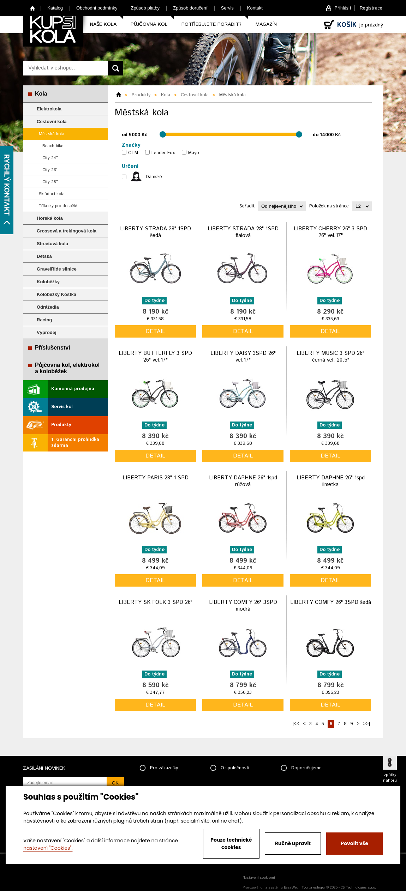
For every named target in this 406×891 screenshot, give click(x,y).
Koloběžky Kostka (56, 294)
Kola (41, 94)
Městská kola (51, 134)
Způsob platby (145, 8)
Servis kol (62, 407)
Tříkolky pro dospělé (58, 206)
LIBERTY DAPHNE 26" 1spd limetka (331, 481)
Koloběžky (48, 281)
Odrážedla (48, 307)
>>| (366, 724)
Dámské (154, 177)
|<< (295, 724)
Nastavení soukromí (259, 877)
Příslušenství (52, 348)
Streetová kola (52, 243)
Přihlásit (343, 8)
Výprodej (46, 332)
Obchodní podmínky (96, 8)
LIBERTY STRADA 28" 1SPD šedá (155, 232)
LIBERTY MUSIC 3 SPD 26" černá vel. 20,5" (330, 357)
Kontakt (255, 8)
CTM (133, 153)
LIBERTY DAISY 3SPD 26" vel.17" (243, 357)
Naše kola (103, 24)
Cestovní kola (52, 121)
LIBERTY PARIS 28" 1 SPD (156, 477)
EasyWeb (291, 887)
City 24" (50, 158)
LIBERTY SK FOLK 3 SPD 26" (155, 602)
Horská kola (50, 218)
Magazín (266, 24)
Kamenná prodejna (72, 389)
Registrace (371, 8)
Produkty (61, 425)
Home (33, 8)
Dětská (44, 256)
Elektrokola (49, 108)
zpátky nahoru (390, 777)
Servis (227, 8)
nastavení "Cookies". (47, 847)
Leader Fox (163, 153)
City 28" (50, 182)
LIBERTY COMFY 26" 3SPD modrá (243, 606)
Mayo (193, 153)
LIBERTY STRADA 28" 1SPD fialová (243, 232)
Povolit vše (354, 843)
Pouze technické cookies (231, 843)
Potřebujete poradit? (211, 24)
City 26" (50, 170)
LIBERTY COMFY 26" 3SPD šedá (330, 602)
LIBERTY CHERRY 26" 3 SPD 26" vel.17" (330, 232)
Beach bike (52, 146)
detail (155, 331)
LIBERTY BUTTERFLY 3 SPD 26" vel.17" (155, 357)
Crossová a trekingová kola (66, 231)
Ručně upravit (293, 843)
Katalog (55, 8)
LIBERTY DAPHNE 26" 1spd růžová (243, 481)
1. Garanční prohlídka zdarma (75, 442)
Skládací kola (52, 194)
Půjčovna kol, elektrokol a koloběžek (67, 368)
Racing (44, 319)
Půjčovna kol (149, 24)
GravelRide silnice (57, 269)
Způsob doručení (190, 8)
